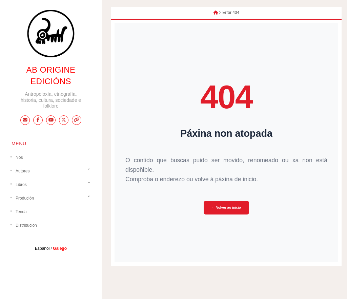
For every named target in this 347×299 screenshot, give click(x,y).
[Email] (25, 120)
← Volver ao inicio (226, 207)
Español (42, 248)
